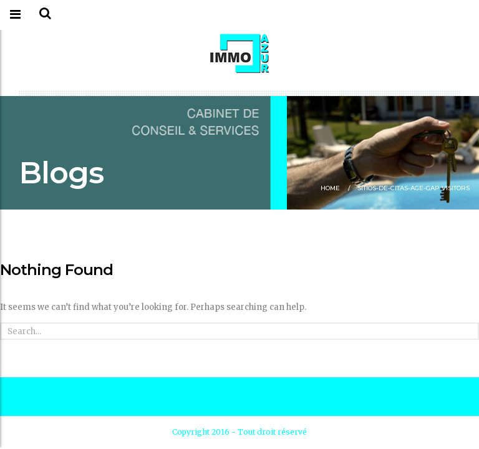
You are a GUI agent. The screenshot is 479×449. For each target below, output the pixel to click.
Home (330, 188)
